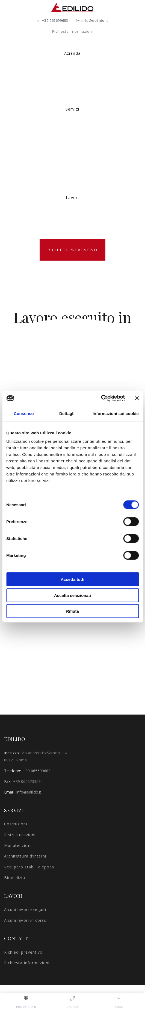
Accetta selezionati (72, 595)
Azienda (72, 53)
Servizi (72, 109)
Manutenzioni (18, 845)
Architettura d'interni (25, 856)
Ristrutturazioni (19, 834)
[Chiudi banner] (137, 398)
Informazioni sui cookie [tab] (116, 413)
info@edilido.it (94, 20)
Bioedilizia (14, 877)
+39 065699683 (55, 20)
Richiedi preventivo (72, 249)
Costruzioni (15, 823)
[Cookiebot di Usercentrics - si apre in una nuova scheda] (101, 398)
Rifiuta (72, 611)
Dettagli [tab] (67, 413)
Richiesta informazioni (72, 31)
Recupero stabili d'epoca (29, 866)
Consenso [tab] (24, 413)
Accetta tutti (72, 579)
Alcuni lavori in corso (25, 920)
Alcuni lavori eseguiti (25, 909)
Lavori (72, 197)
